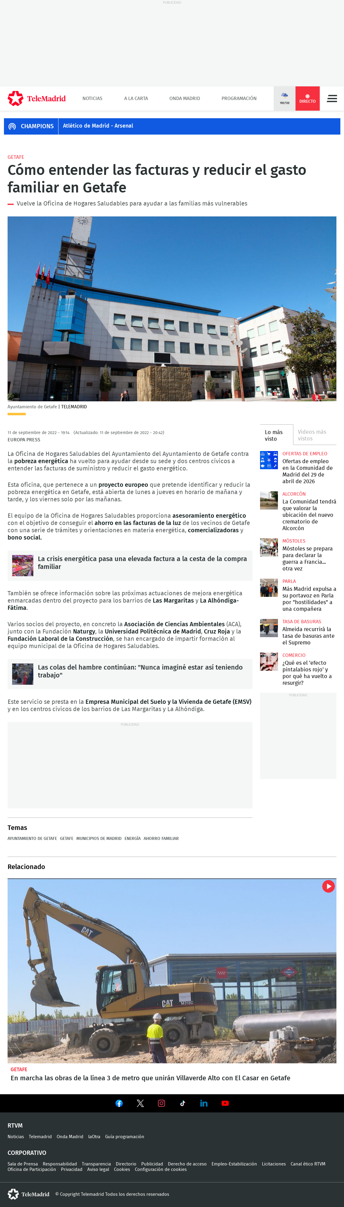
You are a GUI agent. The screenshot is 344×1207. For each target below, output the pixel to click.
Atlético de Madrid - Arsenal (98, 126)
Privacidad (71, 1169)
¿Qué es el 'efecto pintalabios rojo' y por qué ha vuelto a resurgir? (269, 661)
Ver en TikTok (183, 1104)
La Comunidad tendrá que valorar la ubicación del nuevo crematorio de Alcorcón (269, 500)
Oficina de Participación (32, 1169)
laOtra (94, 1137)
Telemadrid (40, 1137)
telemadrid (28, 1194)
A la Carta (136, 98)
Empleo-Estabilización (234, 1164)
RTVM (15, 1126)
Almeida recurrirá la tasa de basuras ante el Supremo (269, 628)
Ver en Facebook (119, 1104)
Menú (332, 98)
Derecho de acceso (187, 1164)
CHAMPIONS (37, 126)
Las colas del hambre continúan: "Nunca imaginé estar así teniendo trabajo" (22, 674)
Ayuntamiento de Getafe (32, 839)
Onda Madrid (184, 98)
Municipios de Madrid (99, 839)
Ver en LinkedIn (204, 1103)
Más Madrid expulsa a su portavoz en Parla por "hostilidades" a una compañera (269, 588)
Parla (289, 581)
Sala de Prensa (23, 1164)
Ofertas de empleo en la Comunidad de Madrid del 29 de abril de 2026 (269, 460)
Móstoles (294, 541)
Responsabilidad (60, 1164)
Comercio (294, 655)
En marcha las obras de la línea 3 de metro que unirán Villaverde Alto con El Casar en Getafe (172, 970)
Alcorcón (294, 494)
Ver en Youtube (225, 1103)
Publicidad (152, 1164)
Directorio (126, 1164)
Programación (239, 98)
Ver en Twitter (140, 1104)
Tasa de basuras (301, 621)
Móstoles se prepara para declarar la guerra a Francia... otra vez (269, 547)
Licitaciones (274, 1164)
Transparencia (96, 1164)
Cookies (122, 1169)
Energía (133, 839)
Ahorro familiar (161, 839)
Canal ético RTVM (308, 1164)
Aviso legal (98, 1169)
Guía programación (124, 1137)
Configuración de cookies (161, 1169)
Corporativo (27, 1153)
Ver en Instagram (161, 1103)
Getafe (16, 157)
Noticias (92, 98)
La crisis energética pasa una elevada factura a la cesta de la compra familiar (22, 565)
